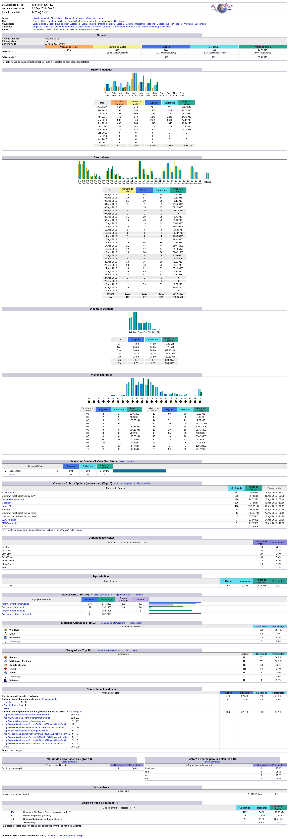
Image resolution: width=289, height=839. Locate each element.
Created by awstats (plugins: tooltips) (66, 835)
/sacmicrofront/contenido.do (15, 604)
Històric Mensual (41, 18)
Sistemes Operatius (135, 24)
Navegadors (176, 24)
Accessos (75, 24)
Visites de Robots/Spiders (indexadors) (77, 21)
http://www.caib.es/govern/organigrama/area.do (27, 718)
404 (12, 812)
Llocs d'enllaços (93, 26)
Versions (151, 24)
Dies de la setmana (74, 18)
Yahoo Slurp (8, 506)
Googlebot (7, 503)
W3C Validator (9, 520)
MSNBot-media (9, 523)
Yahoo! (7, 708)
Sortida (120, 24)
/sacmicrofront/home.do (13, 607)
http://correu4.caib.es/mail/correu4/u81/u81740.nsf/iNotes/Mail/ (34, 743)
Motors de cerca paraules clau (156, 26)
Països (36, 21)
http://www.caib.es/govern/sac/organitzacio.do (26, 730)
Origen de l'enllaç (41, 26)
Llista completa (48, 21)
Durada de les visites (43, 24)
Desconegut (163, 24)
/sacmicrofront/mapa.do (13, 610)
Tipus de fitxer (62, 24)
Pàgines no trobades (89, 29)
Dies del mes (57, 18)
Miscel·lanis (38, 29)
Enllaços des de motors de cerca (67, 26)
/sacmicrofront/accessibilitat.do (17, 614)
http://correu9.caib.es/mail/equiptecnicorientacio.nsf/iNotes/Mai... (35, 727)
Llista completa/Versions (113, 623)
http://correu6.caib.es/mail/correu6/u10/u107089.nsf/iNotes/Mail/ (35, 724)
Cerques (107, 26)
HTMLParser (8, 492)
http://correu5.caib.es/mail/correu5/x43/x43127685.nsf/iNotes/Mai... (36, 737)
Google (7, 702)
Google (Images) (12, 705)
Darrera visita (120, 21)
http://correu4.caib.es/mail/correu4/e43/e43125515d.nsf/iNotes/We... (37, 734)
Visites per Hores (94, 18)
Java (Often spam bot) (13, 499)
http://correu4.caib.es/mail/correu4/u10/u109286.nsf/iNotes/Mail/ (35, 740)
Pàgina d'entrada (106, 24)
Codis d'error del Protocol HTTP (61, 29)
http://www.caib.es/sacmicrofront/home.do (24, 721)
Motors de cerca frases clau (126, 26)
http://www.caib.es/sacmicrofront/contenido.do (26, 714)
